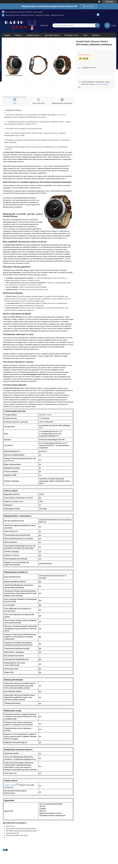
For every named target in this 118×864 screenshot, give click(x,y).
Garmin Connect (10, 785)
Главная (7, 35)
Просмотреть (88, 6)
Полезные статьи (71, 35)
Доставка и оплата (52, 35)
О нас (85, 35)
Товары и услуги (33, 35)
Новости (18, 35)
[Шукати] (97, 25)
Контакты (96, 35)
